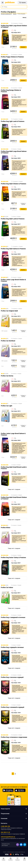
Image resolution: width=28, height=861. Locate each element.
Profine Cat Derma (7, 376)
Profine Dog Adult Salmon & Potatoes (13, 249)
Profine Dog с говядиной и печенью (13, 617)
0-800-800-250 (5, 826)
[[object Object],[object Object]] (3, 859)
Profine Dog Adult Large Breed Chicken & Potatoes (14, 26)
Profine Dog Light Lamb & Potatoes (12, 121)
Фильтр (24, 17)
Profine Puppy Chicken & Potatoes (12, 57)
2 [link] (15, 774)
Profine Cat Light (6, 406)
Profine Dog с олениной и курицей (12, 707)
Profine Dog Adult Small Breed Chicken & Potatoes (14, 498)
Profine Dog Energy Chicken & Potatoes (11, 91)
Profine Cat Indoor (7, 587)
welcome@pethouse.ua (8, 837)
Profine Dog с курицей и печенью (12, 647)
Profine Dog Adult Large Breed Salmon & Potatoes (14, 152)
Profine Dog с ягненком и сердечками (14, 737)
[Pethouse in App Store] (20, 790)
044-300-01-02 (5, 832)
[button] (2, 2)
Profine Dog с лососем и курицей (12, 677)
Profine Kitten (5, 527)
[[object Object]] (22, 2)
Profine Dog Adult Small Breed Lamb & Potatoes (14, 467)
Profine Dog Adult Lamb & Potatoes (12, 219)
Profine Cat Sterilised (8, 341)
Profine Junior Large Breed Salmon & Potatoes (13, 434)
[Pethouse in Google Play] (8, 790)
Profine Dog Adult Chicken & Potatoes (13, 184)
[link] (10, 2)
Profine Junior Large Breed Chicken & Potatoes (13, 280)
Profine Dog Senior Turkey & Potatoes (13, 557)
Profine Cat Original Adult (9, 311)
